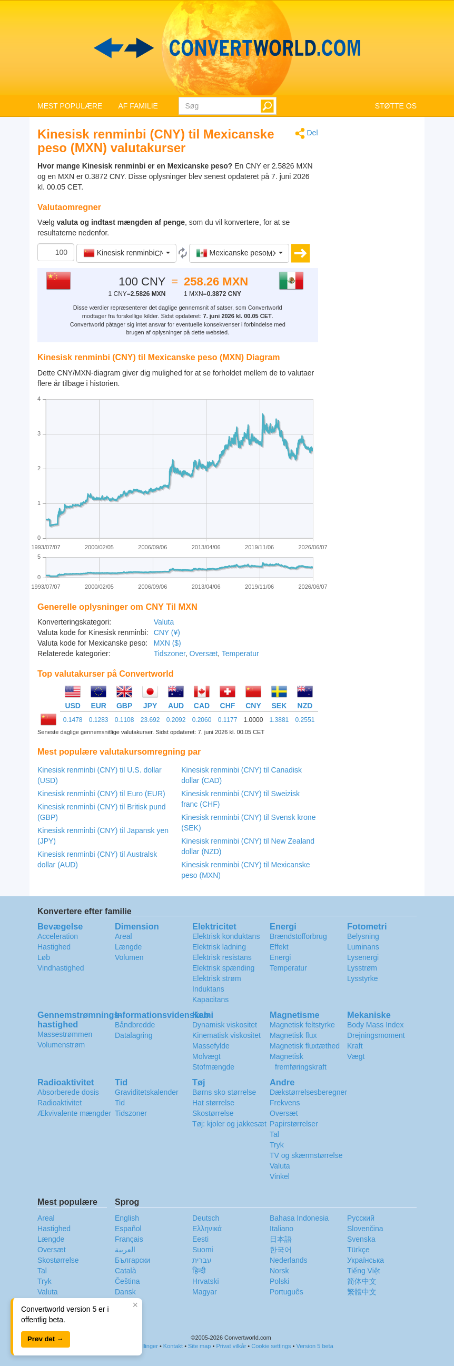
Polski (279, 1281)
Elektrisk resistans (222, 957)
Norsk (279, 1270)
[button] (126, 253)
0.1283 (98, 720)
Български (132, 1260)
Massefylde (211, 1046)
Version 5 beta (314, 1346)
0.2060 (202, 720)
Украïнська (365, 1260)
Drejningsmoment (376, 1035)
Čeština (127, 1281)
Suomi (202, 1249)
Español (128, 1228)
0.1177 (228, 720)
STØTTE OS (396, 106)
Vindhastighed (60, 968)
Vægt (355, 1056)
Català (125, 1270)
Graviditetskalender (147, 1092)
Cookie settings (271, 1346)
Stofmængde (213, 1067)
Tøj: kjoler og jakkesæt (229, 1124)
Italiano (281, 1228)
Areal (123, 936)
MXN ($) (167, 643)
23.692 (150, 720)
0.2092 (176, 720)
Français (129, 1239)
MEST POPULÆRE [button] (69, 106)
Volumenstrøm (61, 1045)
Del (306, 133)
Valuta (164, 622)
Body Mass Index (375, 1025)
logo (227, 48)
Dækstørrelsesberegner (308, 1092)
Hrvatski (205, 1281)
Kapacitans (210, 999)
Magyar (204, 1292)
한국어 (281, 1249)
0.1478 (73, 720)
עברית (202, 1260)
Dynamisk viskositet (224, 1025)
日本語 (281, 1239)
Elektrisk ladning (219, 947)
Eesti (200, 1239)
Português (286, 1292)
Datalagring (134, 1035)
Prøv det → (45, 1339)
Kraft (355, 1046)
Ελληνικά (207, 1228)
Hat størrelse (213, 1102)
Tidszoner (169, 653)
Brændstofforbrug (298, 936)
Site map (199, 1346)
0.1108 (124, 720)
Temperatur (240, 653)
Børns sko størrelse (224, 1092)
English (127, 1218)
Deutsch (205, 1218)
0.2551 (305, 720)
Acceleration (57, 936)
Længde (128, 947)
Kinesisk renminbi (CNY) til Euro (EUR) (101, 793)
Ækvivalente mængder (74, 1113)
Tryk (277, 1145)
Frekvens (285, 1102)
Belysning (363, 936)
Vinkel (280, 1176)
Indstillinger (143, 1346)
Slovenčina (365, 1228)
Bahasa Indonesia (299, 1218)
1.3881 (279, 720)
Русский (360, 1218)
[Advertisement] (375, 285)
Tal (274, 1134)
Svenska (361, 1239)
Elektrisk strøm (216, 978)
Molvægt (206, 1056)
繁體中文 (362, 1292)
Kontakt (173, 1346)
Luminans (363, 947)
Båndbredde (135, 1025)
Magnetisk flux (293, 1035)
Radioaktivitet (59, 1102)
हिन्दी (199, 1270)
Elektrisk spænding (223, 968)
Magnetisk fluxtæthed (305, 1046)
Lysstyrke (362, 978)
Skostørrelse (213, 1113)
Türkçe (358, 1249)
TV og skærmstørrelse (306, 1155)
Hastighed (54, 947)
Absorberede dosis (68, 1092)
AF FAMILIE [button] (137, 106)
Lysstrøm (362, 968)
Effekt (279, 947)
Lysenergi (363, 957)
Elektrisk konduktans (226, 936)
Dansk (125, 1292)
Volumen (129, 957)
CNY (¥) (167, 632)
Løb (43, 957)
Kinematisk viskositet (226, 1035)
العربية (125, 1249)
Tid (120, 1102)
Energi (280, 957)
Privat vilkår (231, 1346)
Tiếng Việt (363, 1270)
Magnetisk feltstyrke (302, 1025)
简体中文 (362, 1281)
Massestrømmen (64, 1034)
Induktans (208, 989)
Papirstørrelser (294, 1124)
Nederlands (289, 1260)
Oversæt (204, 653)
